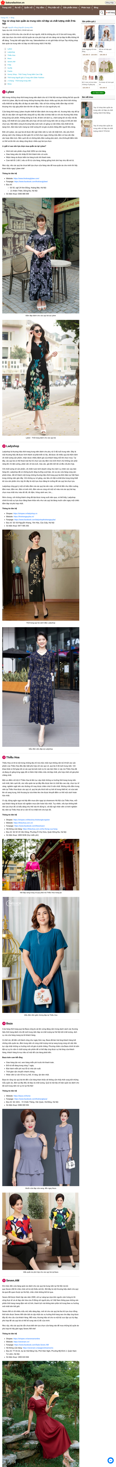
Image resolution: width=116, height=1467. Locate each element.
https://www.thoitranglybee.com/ (26, 178)
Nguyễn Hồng (13, 27)
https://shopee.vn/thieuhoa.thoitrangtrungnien (31, 820)
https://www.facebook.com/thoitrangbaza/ (30, 1099)
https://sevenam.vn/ (21, 1342)
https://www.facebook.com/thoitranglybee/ (31, 182)
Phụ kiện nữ (53, 7)
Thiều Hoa (9, 55)
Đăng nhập (110, 3)
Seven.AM (9, 61)
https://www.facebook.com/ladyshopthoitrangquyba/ (35, 520)
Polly (7, 65)
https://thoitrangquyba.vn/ (24, 517)
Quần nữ (28, 7)
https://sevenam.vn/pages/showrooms (38, 1348)
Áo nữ (17, 7)
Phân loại (85, 7)
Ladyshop (9, 52)
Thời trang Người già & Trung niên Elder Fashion (24, 77)
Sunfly (8, 68)
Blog (96, 7)
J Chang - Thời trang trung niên (17, 80)
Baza (7, 58)
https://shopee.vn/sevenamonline (26, 1339)
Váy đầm (40, 7)
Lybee (8, 49)
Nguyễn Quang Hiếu (26, 27)
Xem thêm (99, 93)
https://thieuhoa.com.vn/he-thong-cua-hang (40, 829)
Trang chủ (6, 7)
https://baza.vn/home (22, 1096)
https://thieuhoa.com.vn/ (23, 823)
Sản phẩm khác (70, 7)
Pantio (8, 71)
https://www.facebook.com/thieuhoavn (29, 826)
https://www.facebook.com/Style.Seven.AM (31, 1345)
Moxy (8, 84)
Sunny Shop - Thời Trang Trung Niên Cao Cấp (23, 74)
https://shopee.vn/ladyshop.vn (25, 513)
